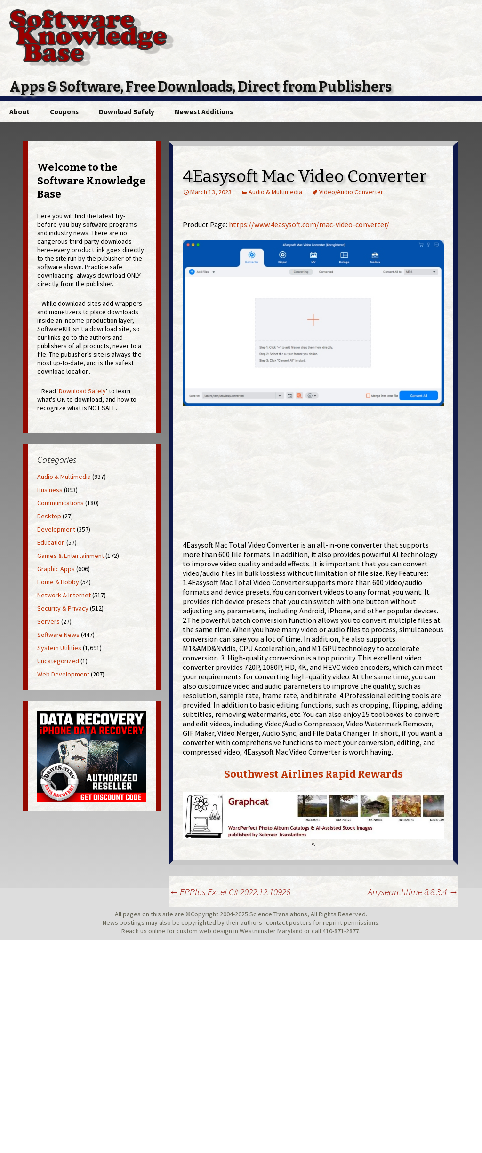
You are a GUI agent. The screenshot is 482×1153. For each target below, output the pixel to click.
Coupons (64, 111)
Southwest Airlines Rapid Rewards (313, 774)
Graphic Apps (56, 569)
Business (50, 489)
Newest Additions (204, 111)
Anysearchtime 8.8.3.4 (413, 892)
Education (51, 542)
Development (56, 529)
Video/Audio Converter (351, 192)
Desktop (49, 516)
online (156, 931)
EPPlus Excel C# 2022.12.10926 (229, 892)
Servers (48, 621)
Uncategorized (58, 661)
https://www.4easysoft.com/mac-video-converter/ (309, 224)
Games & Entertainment (70, 555)
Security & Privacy (62, 608)
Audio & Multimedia (275, 192)
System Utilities (59, 648)
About (19, 111)
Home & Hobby (58, 582)
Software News (58, 634)
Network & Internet (64, 595)
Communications (60, 503)
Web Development (63, 674)
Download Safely (126, 111)
